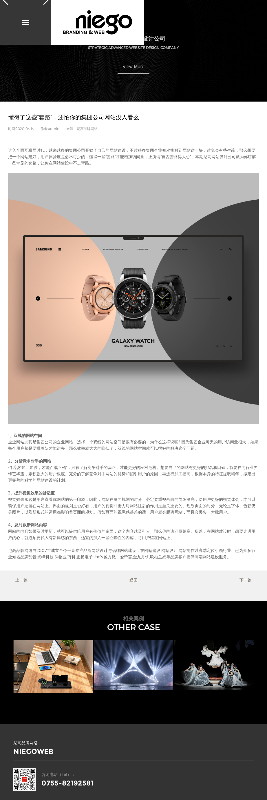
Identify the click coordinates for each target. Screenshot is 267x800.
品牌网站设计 (95, 550)
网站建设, (152, 550)
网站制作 (186, 550)
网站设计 (169, 550)
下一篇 (245, 579)
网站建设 (117, 150)
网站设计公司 (223, 156)
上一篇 (21, 579)
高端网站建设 (207, 556)
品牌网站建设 (124, 550)
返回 (133, 579)
